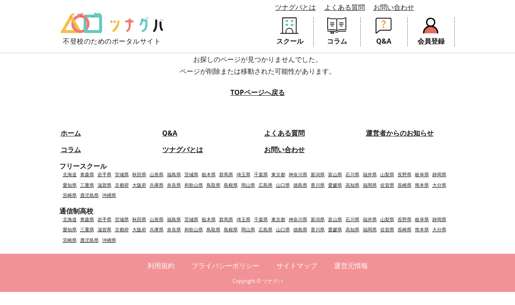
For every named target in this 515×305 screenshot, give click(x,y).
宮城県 (122, 174)
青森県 (87, 174)
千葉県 (261, 174)
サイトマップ (296, 265)
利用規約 (161, 265)
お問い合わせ (393, 7)
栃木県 (209, 174)
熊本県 (422, 185)
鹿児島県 (89, 195)
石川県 (352, 174)
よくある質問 (344, 7)
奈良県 (174, 185)
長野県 (405, 174)
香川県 (318, 185)
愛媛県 (335, 185)
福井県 (370, 174)
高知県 (352, 185)
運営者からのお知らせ (400, 133)
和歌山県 (193, 185)
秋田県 (139, 174)
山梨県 (387, 174)
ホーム (71, 133)
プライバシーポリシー (225, 265)
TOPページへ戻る (257, 92)
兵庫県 (157, 185)
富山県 (335, 174)
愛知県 (70, 185)
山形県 (157, 174)
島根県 (231, 185)
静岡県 (439, 174)
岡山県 (248, 185)
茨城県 (191, 174)
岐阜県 (422, 174)
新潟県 (318, 174)
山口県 (283, 185)
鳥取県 (213, 185)
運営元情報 (351, 265)
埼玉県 (244, 174)
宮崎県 (70, 195)
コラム (71, 149)
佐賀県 (387, 185)
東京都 (278, 174)
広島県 (266, 185)
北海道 (70, 174)
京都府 (122, 185)
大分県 (439, 185)
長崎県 (405, 185)
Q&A (170, 133)
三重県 (87, 185)
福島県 (174, 174)
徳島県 (300, 185)
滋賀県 (104, 185)
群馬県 (226, 174)
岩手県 (104, 174)
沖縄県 (109, 195)
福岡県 (370, 185)
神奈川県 (298, 174)
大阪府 (139, 185)
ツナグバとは (295, 7)
